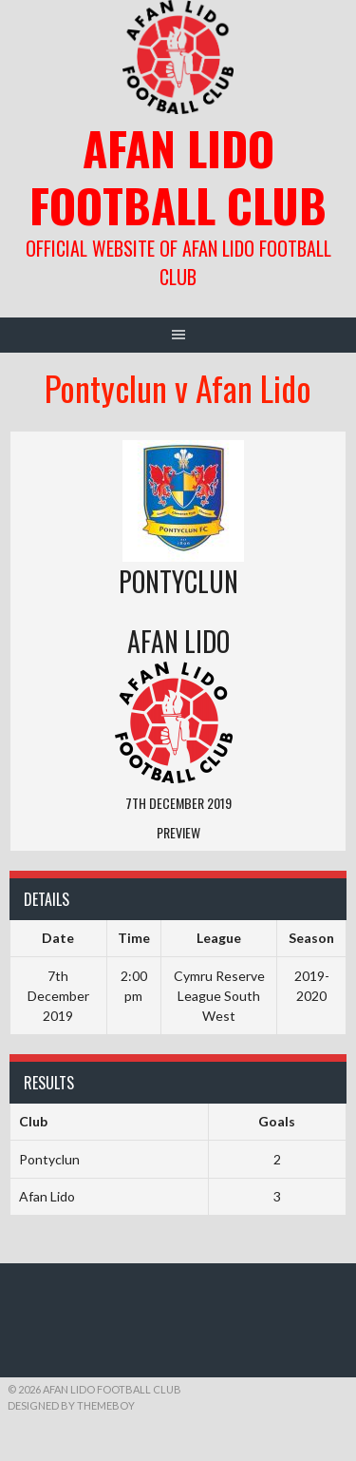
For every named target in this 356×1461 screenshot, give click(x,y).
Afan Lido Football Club (178, 176)
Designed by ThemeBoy (71, 1405)
